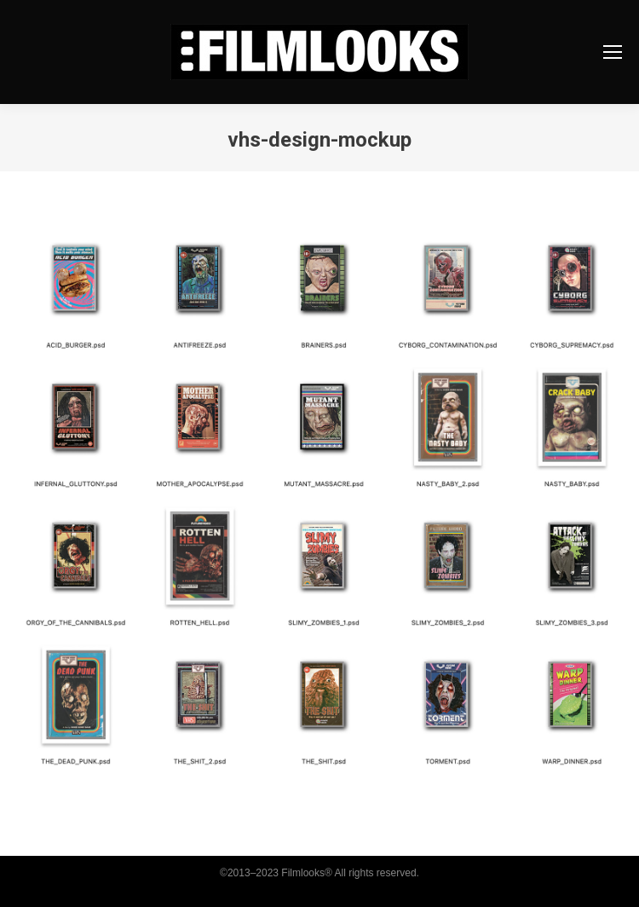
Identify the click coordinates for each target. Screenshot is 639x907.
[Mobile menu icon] (612, 52)
